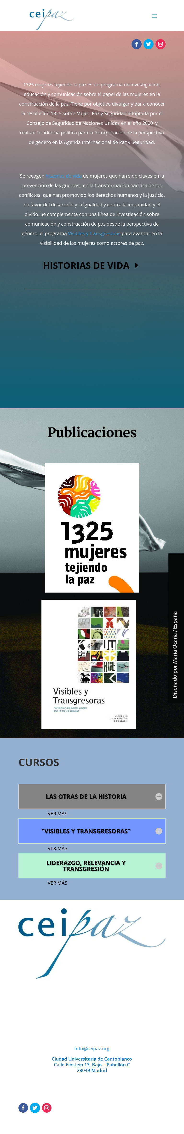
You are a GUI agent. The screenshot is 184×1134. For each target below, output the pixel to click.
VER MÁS (57, 813)
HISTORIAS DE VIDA (86, 265)
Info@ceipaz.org (91, 1048)
